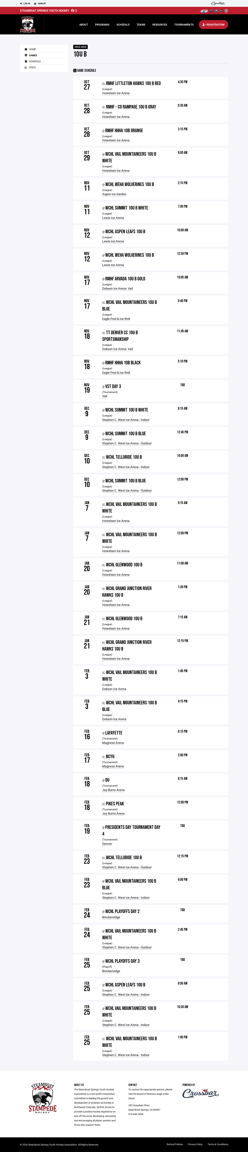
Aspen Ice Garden (114, 194)
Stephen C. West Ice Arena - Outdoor (127, 443)
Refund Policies (175, 1144)
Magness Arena (113, 743)
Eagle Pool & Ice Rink (116, 319)
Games (30, 55)
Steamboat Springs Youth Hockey (44, 10)
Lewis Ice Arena (113, 218)
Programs (102, 24)
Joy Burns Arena (113, 790)
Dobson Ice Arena (114, 689)
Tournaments (184, 24)
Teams (141, 24)
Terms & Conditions (218, 1144)
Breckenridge (111, 917)
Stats (29, 67)
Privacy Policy (195, 1144)
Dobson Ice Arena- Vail (117, 288)
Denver (107, 844)
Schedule (123, 24)
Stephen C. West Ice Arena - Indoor (126, 420)
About (83, 24)
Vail (104, 396)
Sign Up (40, 3)
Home (29, 49)
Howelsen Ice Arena (116, 93)
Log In (25, 3)
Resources (159, 24)
